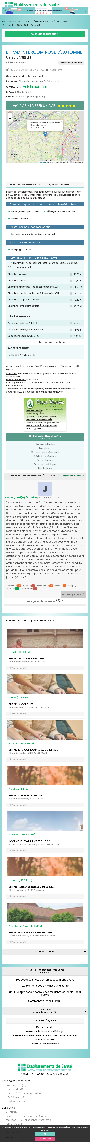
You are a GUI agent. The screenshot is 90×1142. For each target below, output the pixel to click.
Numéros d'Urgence (45, 1020)
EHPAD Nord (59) (14, 1089)
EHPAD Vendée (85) (16, 1101)
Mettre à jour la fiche (71, 62)
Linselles (62, 21)
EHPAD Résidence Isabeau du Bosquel (32, 887)
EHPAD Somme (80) (16, 1097)
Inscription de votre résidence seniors (26, 1116)
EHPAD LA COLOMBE (21, 704)
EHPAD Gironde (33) (16, 1085)
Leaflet (42, 162)
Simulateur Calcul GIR (45, 1039)
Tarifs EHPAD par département (45, 1043)
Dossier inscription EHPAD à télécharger (45, 1031)
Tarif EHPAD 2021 (14, 1123)
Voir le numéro (35, 86)
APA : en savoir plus (45, 1027)
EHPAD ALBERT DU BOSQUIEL (26, 795)
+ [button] (10, 115)
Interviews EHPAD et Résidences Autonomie (28, 1120)
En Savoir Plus (45, 1138)
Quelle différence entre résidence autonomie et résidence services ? (45, 1035)
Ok (45, 1134)
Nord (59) (50, 21)
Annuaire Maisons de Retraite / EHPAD (22, 21)
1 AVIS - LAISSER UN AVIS (45, 105)
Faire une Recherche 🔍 (45, 34)
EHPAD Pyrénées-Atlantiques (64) (23, 1093)
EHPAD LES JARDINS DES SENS (26, 658)
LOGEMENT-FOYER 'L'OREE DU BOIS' (30, 841)
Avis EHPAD (11, 1112)
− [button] (10, 119)
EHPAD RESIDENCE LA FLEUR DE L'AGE (31, 932)
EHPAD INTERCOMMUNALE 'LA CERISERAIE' (33, 750)
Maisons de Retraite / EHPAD (27, 69)
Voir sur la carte (18, 668)
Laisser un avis (73, 475)
